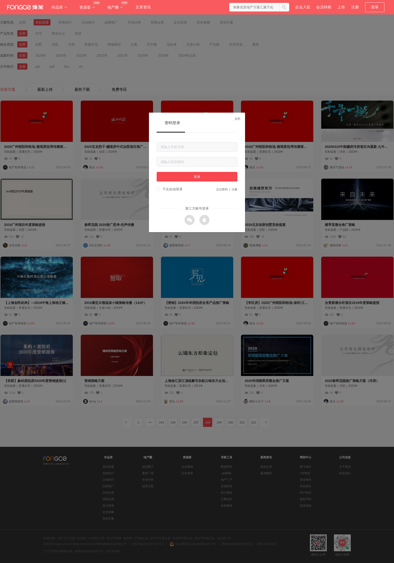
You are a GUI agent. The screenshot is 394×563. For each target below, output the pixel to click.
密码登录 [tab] (172, 123)
